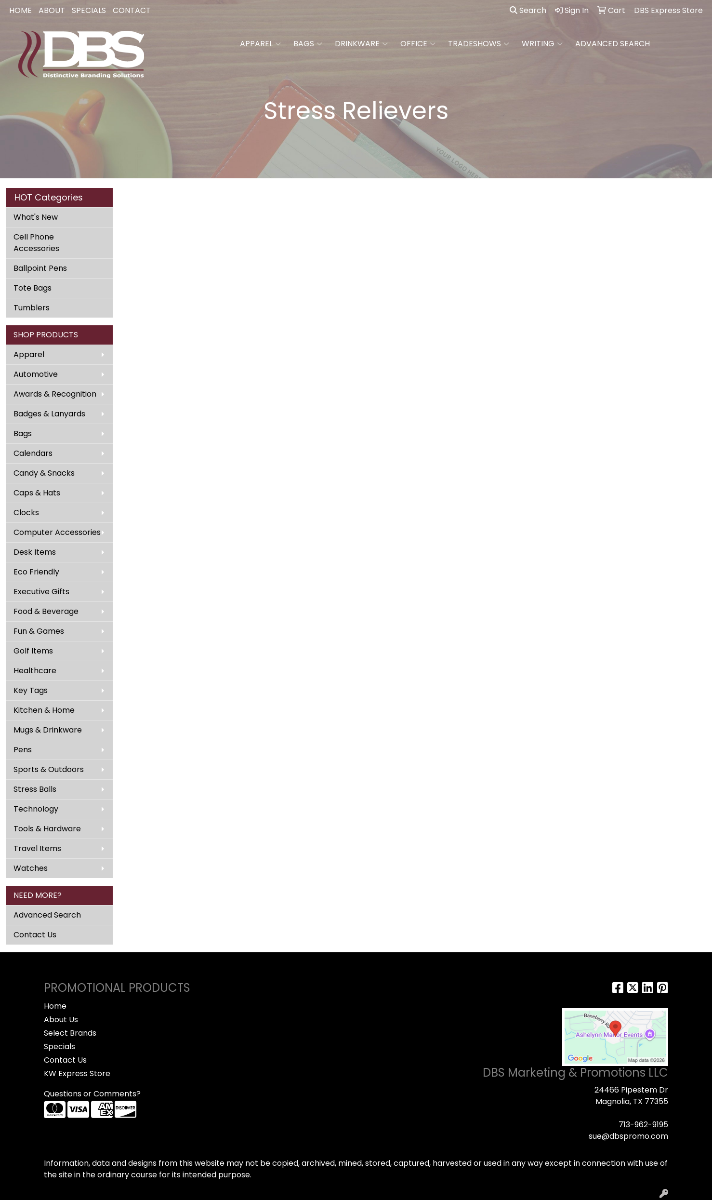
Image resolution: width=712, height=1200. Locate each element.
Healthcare (34, 670)
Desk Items (34, 552)
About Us (61, 1019)
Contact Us (34, 934)
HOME (20, 10)
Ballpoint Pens (40, 268)
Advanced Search (47, 914)
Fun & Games (38, 631)
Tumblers (31, 307)
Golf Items (33, 650)
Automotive (35, 374)
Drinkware (361, 44)
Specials (59, 1046)
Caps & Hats (36, 492)
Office (417, 44)
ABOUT (52, 10)
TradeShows (478, 44)
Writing (542, 44)
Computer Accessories (57, 532)
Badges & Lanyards (49, 413)
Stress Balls (34, 789)
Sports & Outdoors (48, 769)
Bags (307, 44)
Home (55, 1006)
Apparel (260, 44)
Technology (35, 808)
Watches (30, 868)
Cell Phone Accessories (36, 242)
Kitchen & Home (44, 710)
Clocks (26, 512)
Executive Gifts (41, 591)
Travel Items (37, 848)
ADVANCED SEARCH (612, 43)
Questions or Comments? (92, 1093)
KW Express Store (77, 1073)
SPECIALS (89, 10)
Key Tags (30, 690)
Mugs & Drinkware (47, 729)
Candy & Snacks (44, 473)
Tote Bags (32, 287)
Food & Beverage (46, 611)
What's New (35, 217)
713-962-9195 (643, 1124)
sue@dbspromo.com (628, 1136)
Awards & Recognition (54, 394)
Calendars (33, 453)
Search (528, 10)
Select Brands (70, 1033)
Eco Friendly (36, 571)
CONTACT (132, 10)
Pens (22, 749)
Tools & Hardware (47, 828)
